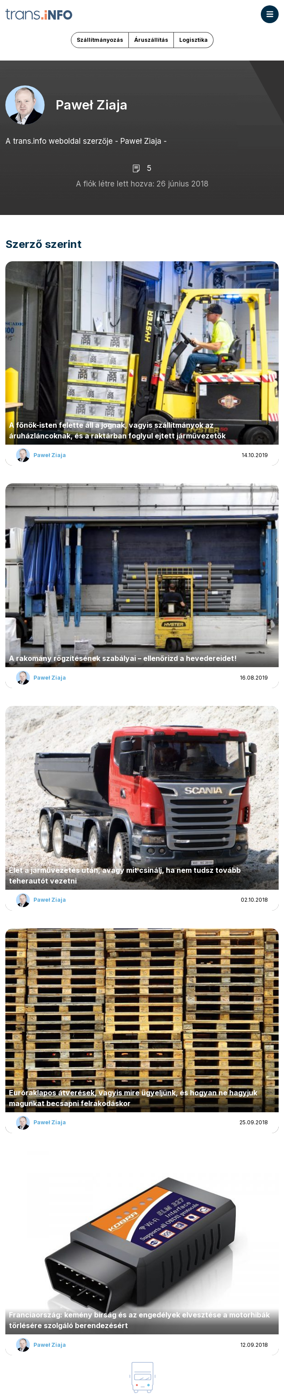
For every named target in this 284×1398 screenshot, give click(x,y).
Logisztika (193, 39)
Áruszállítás (151, 39)
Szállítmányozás (100, 39)
